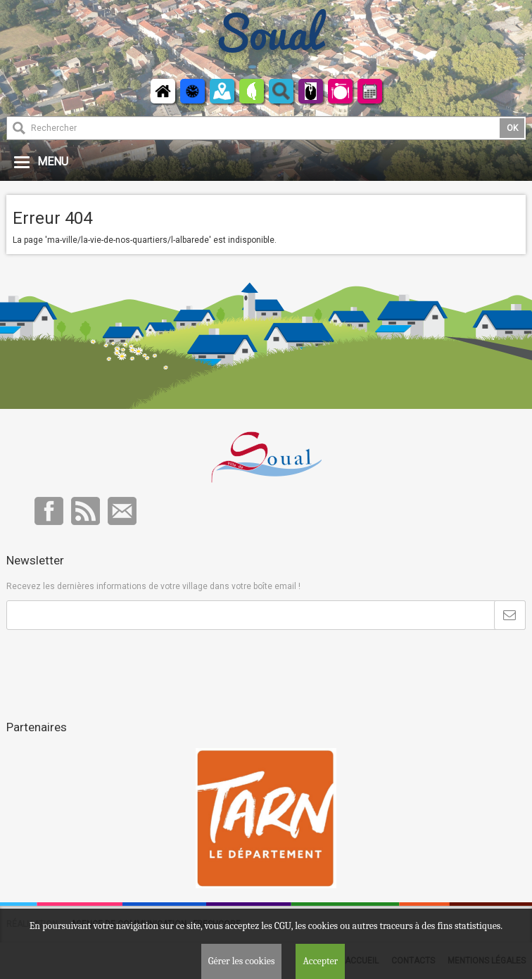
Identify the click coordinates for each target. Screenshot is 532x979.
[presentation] (113, 664)
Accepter (320, 961)
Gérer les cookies (241, 961)
